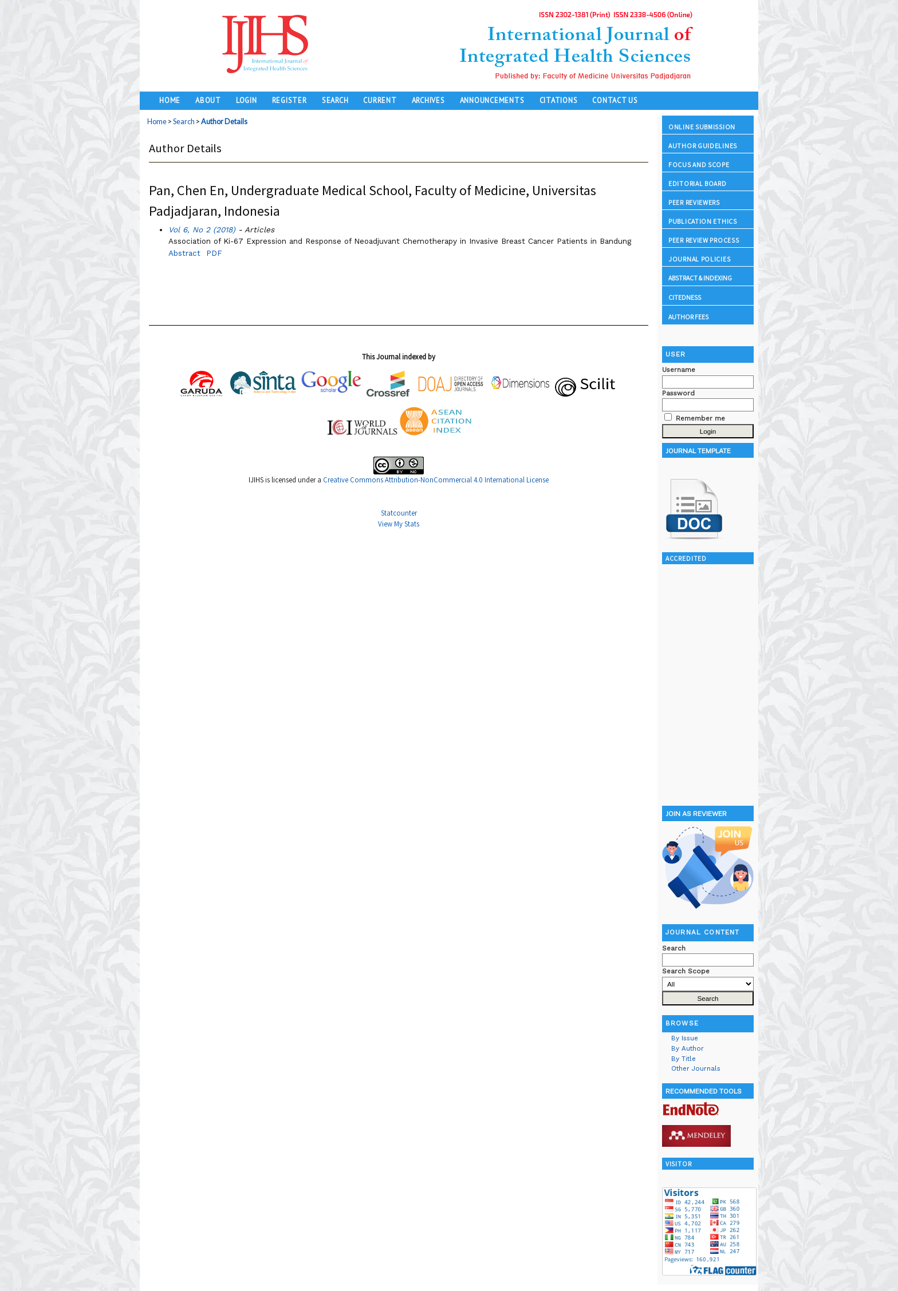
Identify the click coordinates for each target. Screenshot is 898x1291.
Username (678, 370)
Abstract (184, 253)
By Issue (684, 1038)
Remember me (700, 418)
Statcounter (399, 513)
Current (379, 100)
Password (678, 393)
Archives (428, 100)
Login (246, 100)
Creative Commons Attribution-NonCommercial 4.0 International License (436, 480)
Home (169, 100)
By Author (687, 1048)
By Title (683, 1059)
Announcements (492, 100)
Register (289, 100)
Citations (558, 100)
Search (335, 100)
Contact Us (615, 100)
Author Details (224, 121)
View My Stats (398, 524)
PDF (214, 253)
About (208, 100)
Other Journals (695, 1068)
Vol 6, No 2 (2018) (201, 229)
